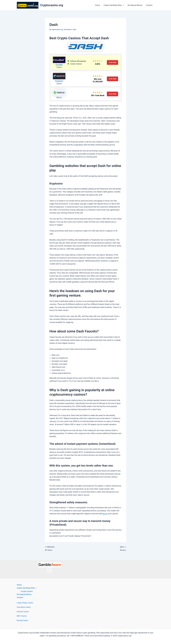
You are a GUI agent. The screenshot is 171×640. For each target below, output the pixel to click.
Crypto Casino (26, 591)
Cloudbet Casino (59, 66)
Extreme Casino (23, 611)
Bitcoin (105, 514)
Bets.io (59, 97)
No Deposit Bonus (135, 5)
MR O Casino (22, 616)
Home (97, 5)
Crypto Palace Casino (25, 603)
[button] (123, 5)
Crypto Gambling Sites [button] (114, 5)
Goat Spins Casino (24, 607)
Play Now (112, 62)
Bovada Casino (23, 620)
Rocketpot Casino (59, 82)
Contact (149, 5)
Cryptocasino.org (51, 5)
